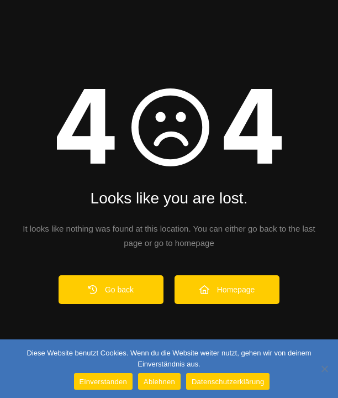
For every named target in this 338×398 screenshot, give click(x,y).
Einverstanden (103, 382)
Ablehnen (159, 382)
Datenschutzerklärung (228, 382)
